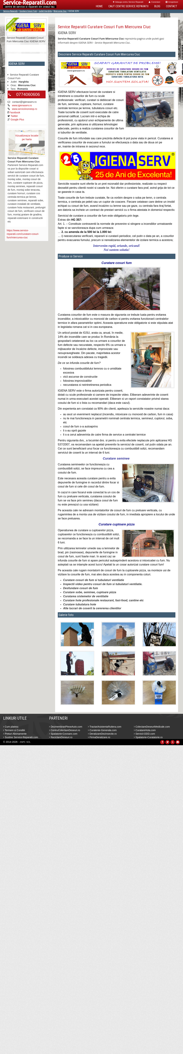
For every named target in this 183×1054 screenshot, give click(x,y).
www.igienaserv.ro (22, 105)
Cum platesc (11, 726)
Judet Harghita (45, 11)
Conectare (154, 2)
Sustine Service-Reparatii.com (20, 737)
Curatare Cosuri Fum (28, 11)
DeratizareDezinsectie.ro (102, 733)
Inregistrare (172, 2)
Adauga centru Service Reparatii (128, 2)
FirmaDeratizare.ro (99, 737)
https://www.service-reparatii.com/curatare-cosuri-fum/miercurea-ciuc (23, 234)
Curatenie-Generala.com (102, 730)
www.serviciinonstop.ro (24, 109)
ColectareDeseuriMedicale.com (152, 726)
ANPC (23, 742)
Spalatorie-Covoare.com (63, 733)
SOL (28, 742)
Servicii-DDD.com (144, 733)
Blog (157, 6)
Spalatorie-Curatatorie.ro (148, 737)
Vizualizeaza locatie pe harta (26, 137)
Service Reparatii (10, 11)
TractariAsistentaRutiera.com (104, 726)
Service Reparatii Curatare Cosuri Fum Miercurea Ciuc (104, 26)
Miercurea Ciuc (60, 11)
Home (99, 6)
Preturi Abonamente (15, 733)
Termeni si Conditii (14, 730)
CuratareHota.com (145, 730)
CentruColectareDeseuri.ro (64, 730)
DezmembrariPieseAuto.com (65, 726)
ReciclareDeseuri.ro (60, 737)
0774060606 (28, 94)
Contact (171, 6)
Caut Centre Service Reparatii (128, 6)
